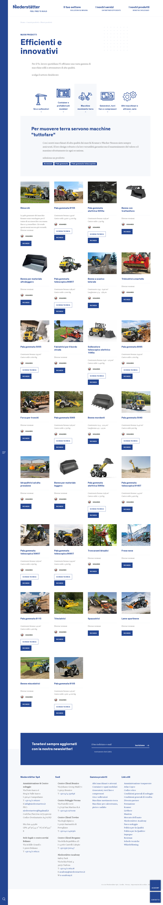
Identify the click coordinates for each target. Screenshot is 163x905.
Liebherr (128, 811)
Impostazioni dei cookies (139, 884)
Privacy (127, 884)
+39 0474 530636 (67, 794)
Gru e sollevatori (100, 797)
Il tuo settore (76, 9)
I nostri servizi (108, 9)
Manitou (128, 814)
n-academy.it (66, 875)
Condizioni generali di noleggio (138, 794)
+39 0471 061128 (67, 869)
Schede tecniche (131, 841)
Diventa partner (131, 801)
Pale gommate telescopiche (84, 164)
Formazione (129, 804)
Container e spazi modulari (104, 787)
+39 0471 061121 (32, 852)
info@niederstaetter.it (35, 804)
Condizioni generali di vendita (138, 797)
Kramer (127, 807)
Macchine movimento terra (105, 801)
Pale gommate (62, 164)
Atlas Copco (129, 787)
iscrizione (140, 745)
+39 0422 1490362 (68, 831)
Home (22, 22)
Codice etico (130, 790)
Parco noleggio (131, 824)
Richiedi (26, 243)
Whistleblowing (131, 845)
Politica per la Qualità (134, 828)
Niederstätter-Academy (135, 821)
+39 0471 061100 (32, 801)
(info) (109, 752)
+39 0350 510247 (67, 848)
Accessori (48, 164)
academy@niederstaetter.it (72, 872)
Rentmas (128, 838)
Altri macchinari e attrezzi (104, 784)
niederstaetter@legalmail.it (36, 811)
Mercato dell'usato (132, 818)
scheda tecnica (63, 231)
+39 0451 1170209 (67, 811)
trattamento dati (103, 752)
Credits (121, 884)
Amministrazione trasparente (138, 784)
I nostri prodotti (139, 9)
